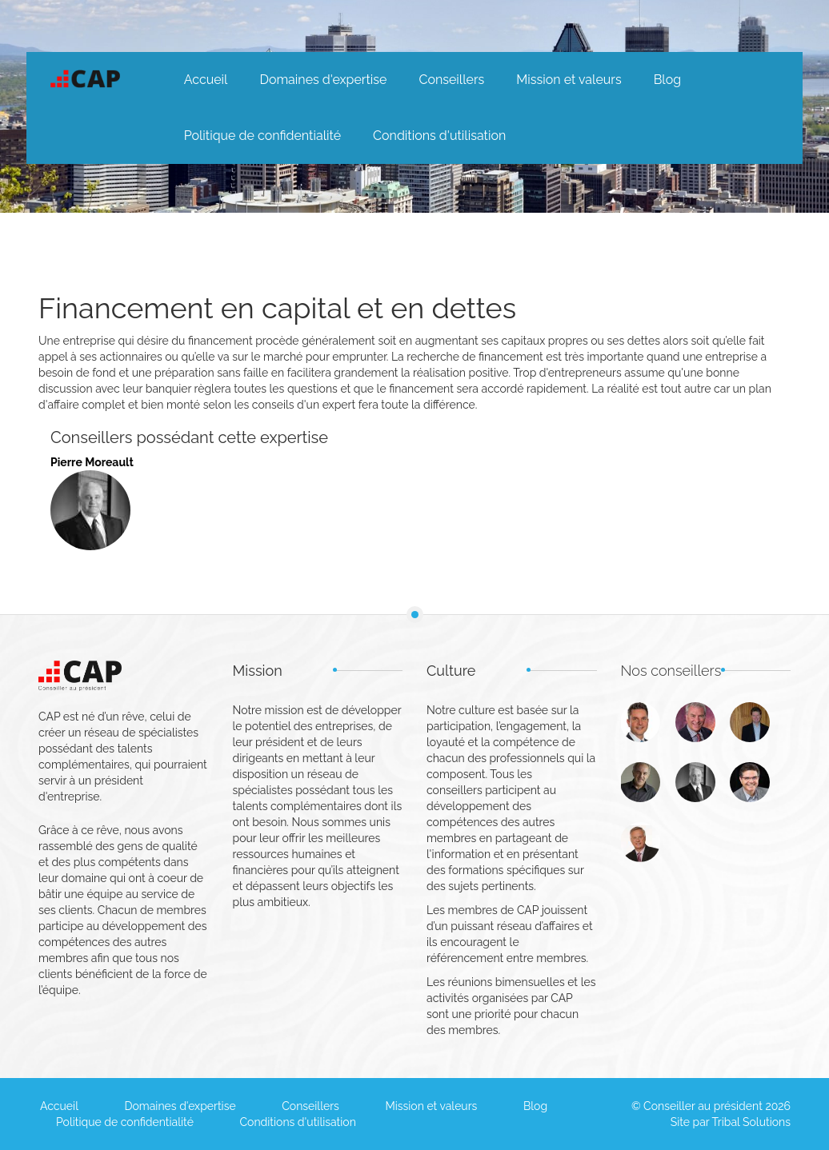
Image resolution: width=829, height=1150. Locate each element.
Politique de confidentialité (262, 135)
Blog (667, 79)
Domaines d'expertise (322, 79)
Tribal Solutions (751, 1122)
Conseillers (451, 79)
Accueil (206, 79)
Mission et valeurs (568, 79)
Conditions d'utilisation (439, 135)
